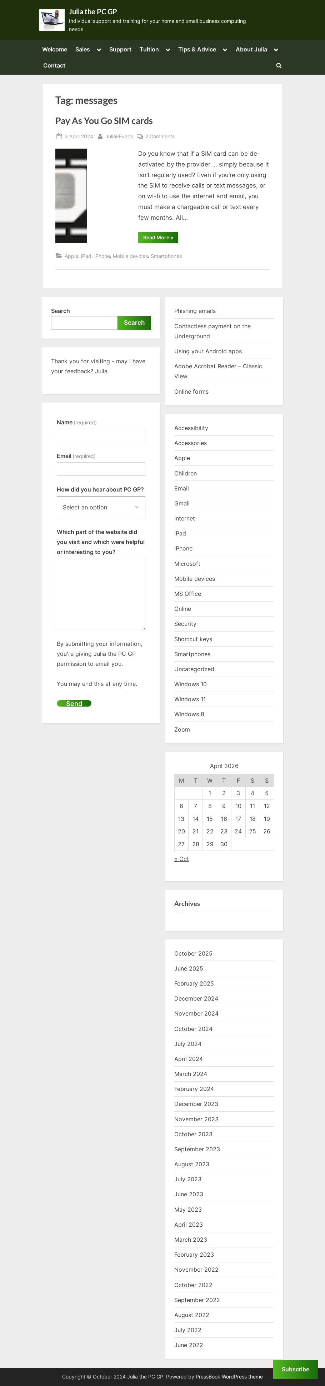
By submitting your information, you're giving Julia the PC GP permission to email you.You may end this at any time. (99, 663)
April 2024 (188, 1058)
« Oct (181, 858)
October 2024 (193, 1028)
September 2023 (197, 1149)
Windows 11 (190, 699)
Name (77, 422)
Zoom (182, 729)
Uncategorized (194, 669)
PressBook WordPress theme (229, 1377)
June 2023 (188, 1194)
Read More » (160, 238)
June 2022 (188, 1344)
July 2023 (187, 1179)
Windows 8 (189, 714)
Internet (184, 518)
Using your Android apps (208, 351)
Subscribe (295, 1369)
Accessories (190, 443)
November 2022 (196, 1269)
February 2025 (194, 983)
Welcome (54, 49)
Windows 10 (190, 684)
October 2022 (193, 1284)
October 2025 (193, 953)
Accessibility (191, 428)
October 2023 (193, 1134)
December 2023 (196, 1103)
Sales (82, 49)
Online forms (191, 391)
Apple (71, 256)
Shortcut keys (193, 639)
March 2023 (190, 1239)
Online (182, 608)
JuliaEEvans (119, 135)
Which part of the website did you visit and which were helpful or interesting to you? (101, 542)
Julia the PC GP (93, 11)
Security (185, 623)
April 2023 (188, 1224)
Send (74, 703)
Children (185, 473)
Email (76, 455)
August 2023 (191, 1164)
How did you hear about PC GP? (100, 489)
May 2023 (188, 1209)
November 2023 (196, 1119)
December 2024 (196, 998)
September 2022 (197, 1299)
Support (120, 49)
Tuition (149, 49)
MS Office (187, 593)
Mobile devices (130, 256)
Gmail (182, 503)
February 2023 (194, 1254)
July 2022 (187, 1329)
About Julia (251, 49)
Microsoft (187, 563)
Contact (54, 65)
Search (60, 310)
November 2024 (196, 1013)
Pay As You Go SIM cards (104, 120)
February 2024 (194, 1088)
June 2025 (188, 968)
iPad (86, 256)
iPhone (102, 256)
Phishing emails (195, 310)
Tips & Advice (197, 49)
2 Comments (160, 136)
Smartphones (166, 256)
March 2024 (190, 1073)
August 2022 (191, 1314)
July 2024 (187, 1043)
